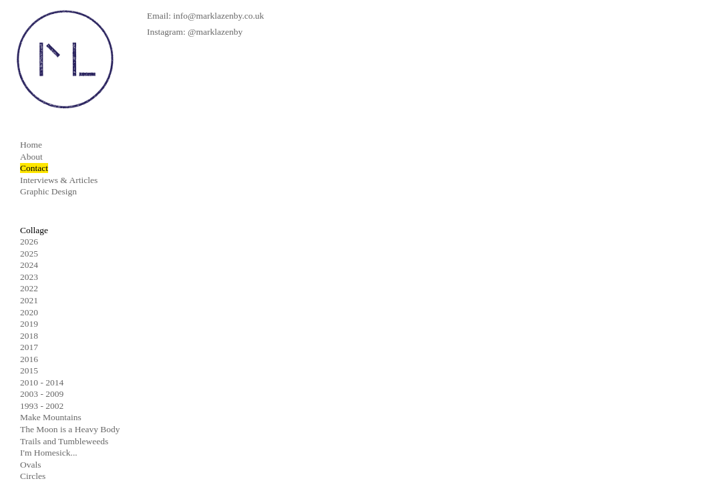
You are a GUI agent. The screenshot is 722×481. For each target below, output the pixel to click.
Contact (34, 168)
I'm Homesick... (48, 453)
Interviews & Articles (59, 180)
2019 (29, 324)
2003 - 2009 (41, 394)
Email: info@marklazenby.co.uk (205, 16)
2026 (29, 241)
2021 (29, 300)
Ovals (30, 465)
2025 (29, 254)
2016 (29, 359)
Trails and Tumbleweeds (64, 441)
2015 (29, 370)
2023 (29, 277)
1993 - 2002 (41, 406)
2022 (29, 288)
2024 (29, 265)
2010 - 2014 (41, 382)
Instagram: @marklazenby (194, 32)
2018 (29, 336)
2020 (29, 312)
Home (31, 145)
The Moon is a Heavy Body (70, 429)
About (31, 157)
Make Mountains (50, 417)
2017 (29, 347)
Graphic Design (48, 191)
